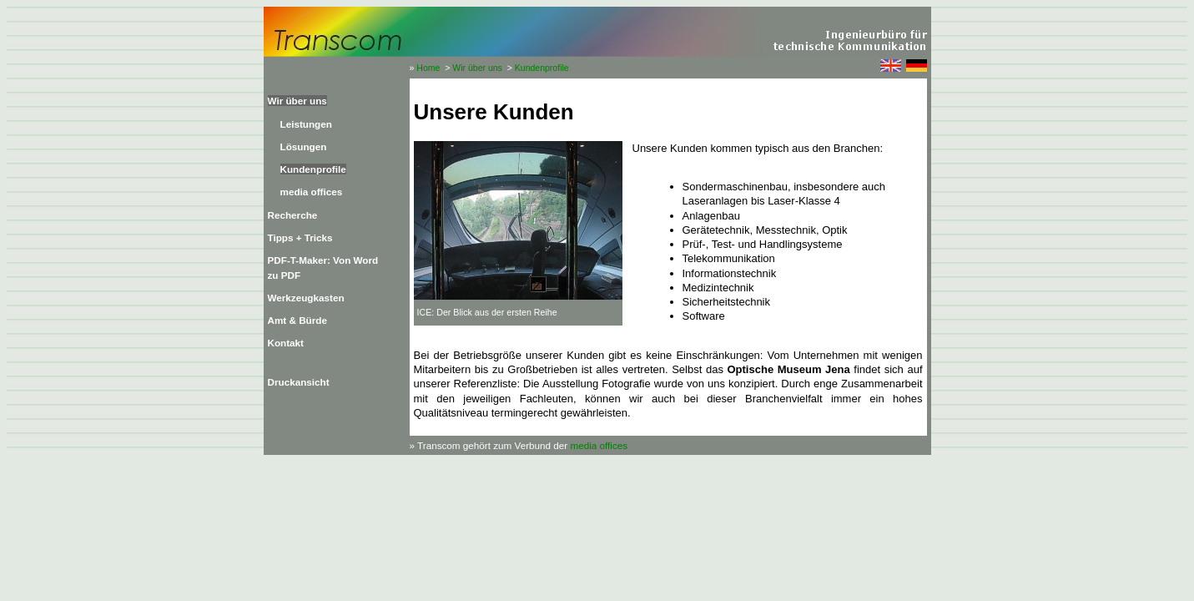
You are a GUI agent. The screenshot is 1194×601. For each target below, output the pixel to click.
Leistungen (306, 124)
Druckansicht (299, 381)
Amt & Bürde (297, 320)
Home (428, 68)
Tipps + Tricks (300, 237)
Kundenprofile (542, 68)
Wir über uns (477, 68)
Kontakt (286, 342)
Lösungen (303, 146)
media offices (311, 191)
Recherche (293, 215)
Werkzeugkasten (306, 297)
